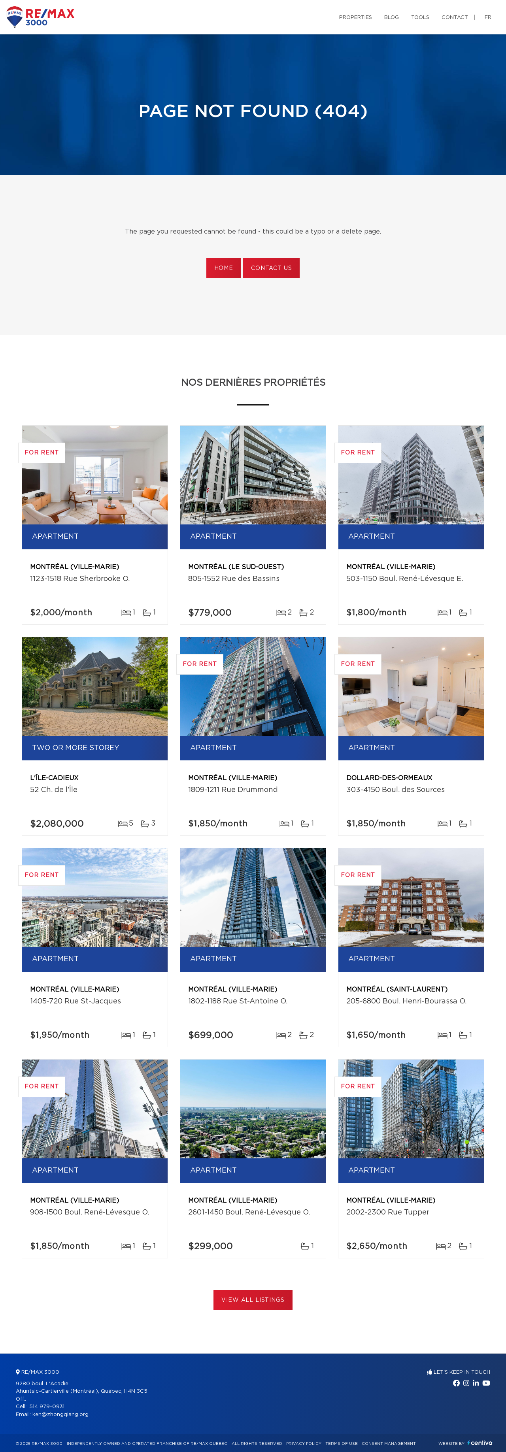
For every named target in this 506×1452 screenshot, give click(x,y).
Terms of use (341, 1444)
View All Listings (252, 1300)
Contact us (271, 268)
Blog (391, 17)
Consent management (389, 1444)
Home (223, 268)
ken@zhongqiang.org (60, 1414)
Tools (420, 17)
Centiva (480, 1442)
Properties (355, 17)
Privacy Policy (303, 1444)
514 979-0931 (46, 1406)
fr (488, 17)
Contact (455, 17)
